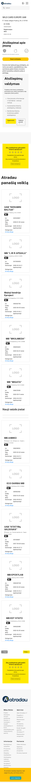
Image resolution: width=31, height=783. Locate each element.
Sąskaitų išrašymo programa (20, 748)
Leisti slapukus (15, 778)
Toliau (26, 652)
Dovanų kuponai (22, 753)
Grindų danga (9, 232)
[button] (27, 3)
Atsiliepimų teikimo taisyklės (7, 759)
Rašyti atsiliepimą (15, 59)
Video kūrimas (21, 744)
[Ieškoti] (15, 8)
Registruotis (10, 121)
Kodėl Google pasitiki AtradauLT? (21, 730)
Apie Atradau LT (22, 713)
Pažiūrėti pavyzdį (21, 122)
